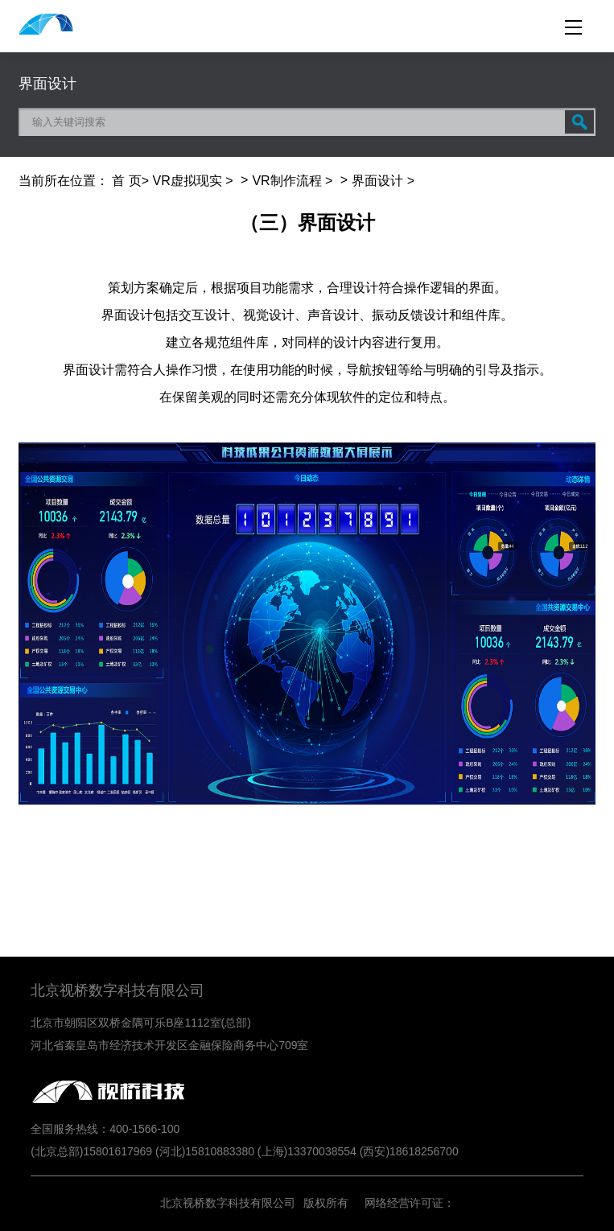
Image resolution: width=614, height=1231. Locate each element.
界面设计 (377, 180)
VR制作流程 (286, 180)
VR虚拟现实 (187, 180)
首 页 (126, 180)
